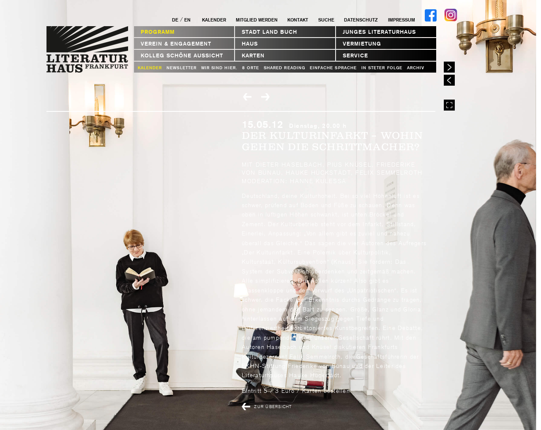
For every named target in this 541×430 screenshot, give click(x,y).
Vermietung (362, 44)
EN (187, 19)
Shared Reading (284, 67)
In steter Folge (381, 67)
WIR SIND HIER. (219, 67)
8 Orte (250, 67)
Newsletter (182, 67)
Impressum (401, 19)
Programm (158, 32)
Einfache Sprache (333, 67)
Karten (253, 55)
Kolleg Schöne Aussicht (182, 55)
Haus (250, 44)
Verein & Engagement (176, 44)
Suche (326, 19)
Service (355, 55)
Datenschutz (361, 19)
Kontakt (297, 19)
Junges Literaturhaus (379, 32)
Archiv (415, 67)
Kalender (214, 19)
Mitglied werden (257, 19)
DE (175, 19)
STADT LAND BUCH (269, 32)
